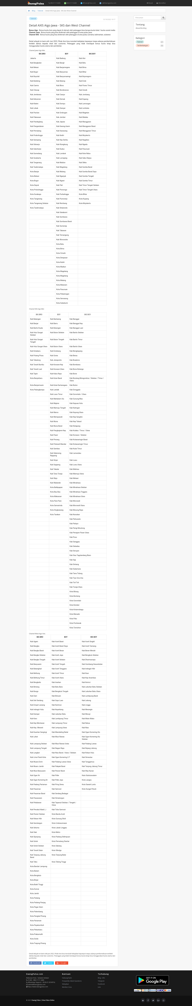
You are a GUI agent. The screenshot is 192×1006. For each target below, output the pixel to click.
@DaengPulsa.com (88, 3)
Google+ (62, 963)
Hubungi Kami (67, 978)
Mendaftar (161, 3)
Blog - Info (101, 978)
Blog (33, 11)
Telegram (101, 981)
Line (99, 987)
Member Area (67, 987)
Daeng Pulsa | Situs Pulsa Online (43, 1000)
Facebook (35, 963)
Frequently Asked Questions (72, 981)
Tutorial (40, 11)
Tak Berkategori (142, 45)
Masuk (150, 3)
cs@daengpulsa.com (107, 3)
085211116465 (54, 3)
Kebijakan (65, 984)
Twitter (48, 963)
